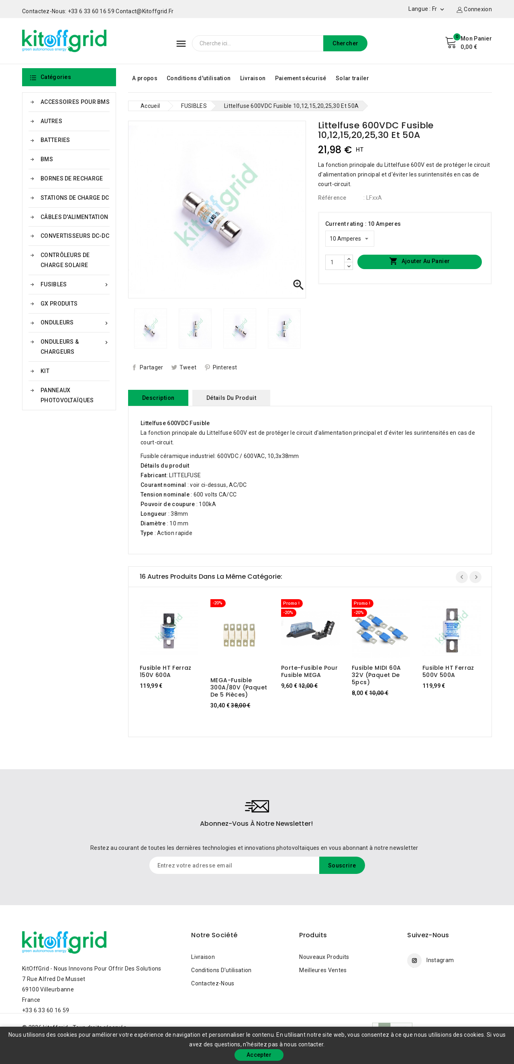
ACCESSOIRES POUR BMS (75, 102)
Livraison (253, 78)
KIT (45, 371)
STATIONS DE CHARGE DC (75, 198)
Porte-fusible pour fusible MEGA (309, 671)
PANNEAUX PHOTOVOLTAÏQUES (67, 395)
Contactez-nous (212, 983)
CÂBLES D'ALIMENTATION (74, 217)
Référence (332, 198)
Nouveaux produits (324, 957)
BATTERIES (55, 140)
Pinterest (225, 367)
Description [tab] (158, 398)
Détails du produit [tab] (231, 398)
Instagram (440, 960)
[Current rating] (349, 239)
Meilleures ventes (323, 970)
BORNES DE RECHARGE (72, 178)
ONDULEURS (75, 323)
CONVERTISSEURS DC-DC (75, 236)
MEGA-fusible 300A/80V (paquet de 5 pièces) (238, 687)
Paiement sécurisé (300, 78)
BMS (47, 159)
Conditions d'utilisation (198, 78)
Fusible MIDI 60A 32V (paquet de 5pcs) (376, 675)
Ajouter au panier (419, 261)
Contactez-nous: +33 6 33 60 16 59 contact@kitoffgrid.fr (98, 11)
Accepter (259, 1055)
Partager (151, 367)
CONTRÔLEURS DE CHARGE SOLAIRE (65, 260)
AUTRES (51, 121)
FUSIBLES (75, 285)
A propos (144, 78)
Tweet (188, 367)
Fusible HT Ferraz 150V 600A (166, 671)
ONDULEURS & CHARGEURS (75, 346)
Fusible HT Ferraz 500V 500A (448, 671)
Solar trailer (352, 78)
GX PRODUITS (59, 303)
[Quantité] (335, 262)
